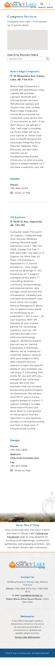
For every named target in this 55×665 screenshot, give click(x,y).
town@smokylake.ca (32, 595)
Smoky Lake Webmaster (27, 637)
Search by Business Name (22, 54)
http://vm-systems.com (24, 457)
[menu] (50, 5)
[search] (42, 5)
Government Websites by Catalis (23, 659)
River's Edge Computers (25, 71)
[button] (27, 37)
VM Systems (17, 217)
